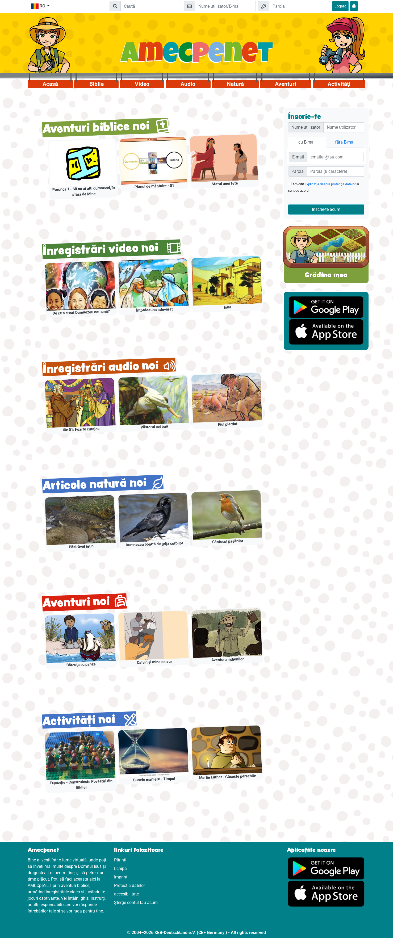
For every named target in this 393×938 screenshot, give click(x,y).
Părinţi (120, 859)
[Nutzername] (343, 127)
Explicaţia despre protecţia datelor (330, 184)
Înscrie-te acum (326, 209)
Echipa (120, 868)
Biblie (96, 84)
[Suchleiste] (150, 6)
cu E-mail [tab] (307, 142)
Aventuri (285, 84)
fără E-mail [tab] (345, 142)
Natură (235, 84)
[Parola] (299, 6)
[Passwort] (335, 171)
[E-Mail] (335, 157)
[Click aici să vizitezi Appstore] (326, 893)
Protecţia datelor (129, 885)
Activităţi (339, 84)
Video (142, 84)
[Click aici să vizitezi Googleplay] (326, 867)
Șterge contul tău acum (136, 902)
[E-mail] (225, 6)
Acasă (50, 84)
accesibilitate (126, 894)
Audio (188, 84)
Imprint (120, 877)
